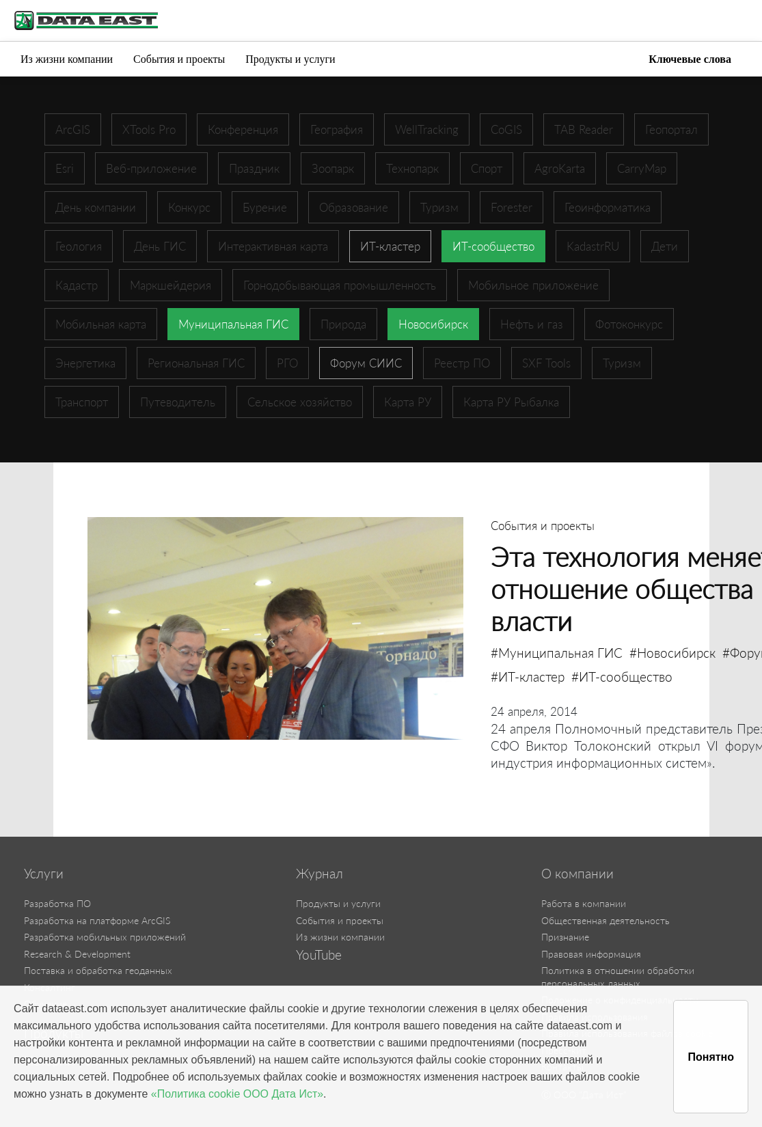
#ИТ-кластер (527, 676)
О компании (577, 873)
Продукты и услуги (290, 59)
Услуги (44, 873)
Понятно (711, 1057)
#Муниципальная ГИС (557, 652)
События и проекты (179, 59)
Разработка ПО (57, 903)
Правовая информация (591, 954)
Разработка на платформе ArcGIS (97, 920)
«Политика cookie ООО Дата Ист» (237, 1094)
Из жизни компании (67, 59)
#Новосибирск (672, 652)
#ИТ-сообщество (621, 676)
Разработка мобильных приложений (105, 937)
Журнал (319, 873)
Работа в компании (583, 903)
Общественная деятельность (605, 920)
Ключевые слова (690, 59)
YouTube (319, 954)
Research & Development (77, 954)
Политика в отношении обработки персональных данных (617, 976)
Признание (565, 937)
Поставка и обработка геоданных (98, 970)
